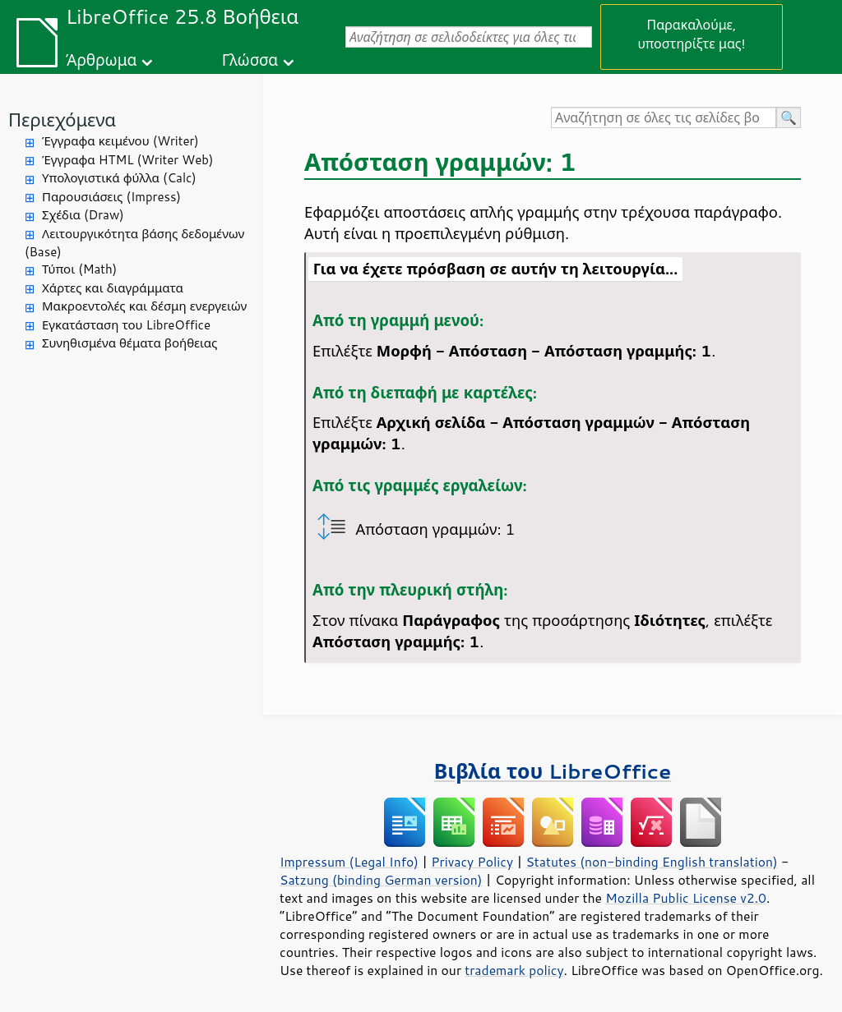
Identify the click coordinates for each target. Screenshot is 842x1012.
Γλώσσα (250, 59)
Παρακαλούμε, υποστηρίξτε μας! (691, 34)
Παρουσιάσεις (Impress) (111, 196)
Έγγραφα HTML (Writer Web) (127, 159)
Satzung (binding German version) (381, 880)
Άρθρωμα (101, 59)
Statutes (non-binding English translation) (651, 862)
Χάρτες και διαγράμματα (112, 288)
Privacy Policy (472, 862)
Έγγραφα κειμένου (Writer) (120, 141)
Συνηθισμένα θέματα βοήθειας (129, 343)
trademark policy (514, 970)
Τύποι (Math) (79, 269)
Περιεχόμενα (62, 119)
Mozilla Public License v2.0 (685, 898)
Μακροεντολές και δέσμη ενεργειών (144, 306)
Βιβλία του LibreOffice (553, 771)
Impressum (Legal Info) (349, 862)
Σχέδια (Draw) (83, 214)
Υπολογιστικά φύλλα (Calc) (119, 177)
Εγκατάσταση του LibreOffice (126, 325)
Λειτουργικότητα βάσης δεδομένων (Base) (134, 243)
